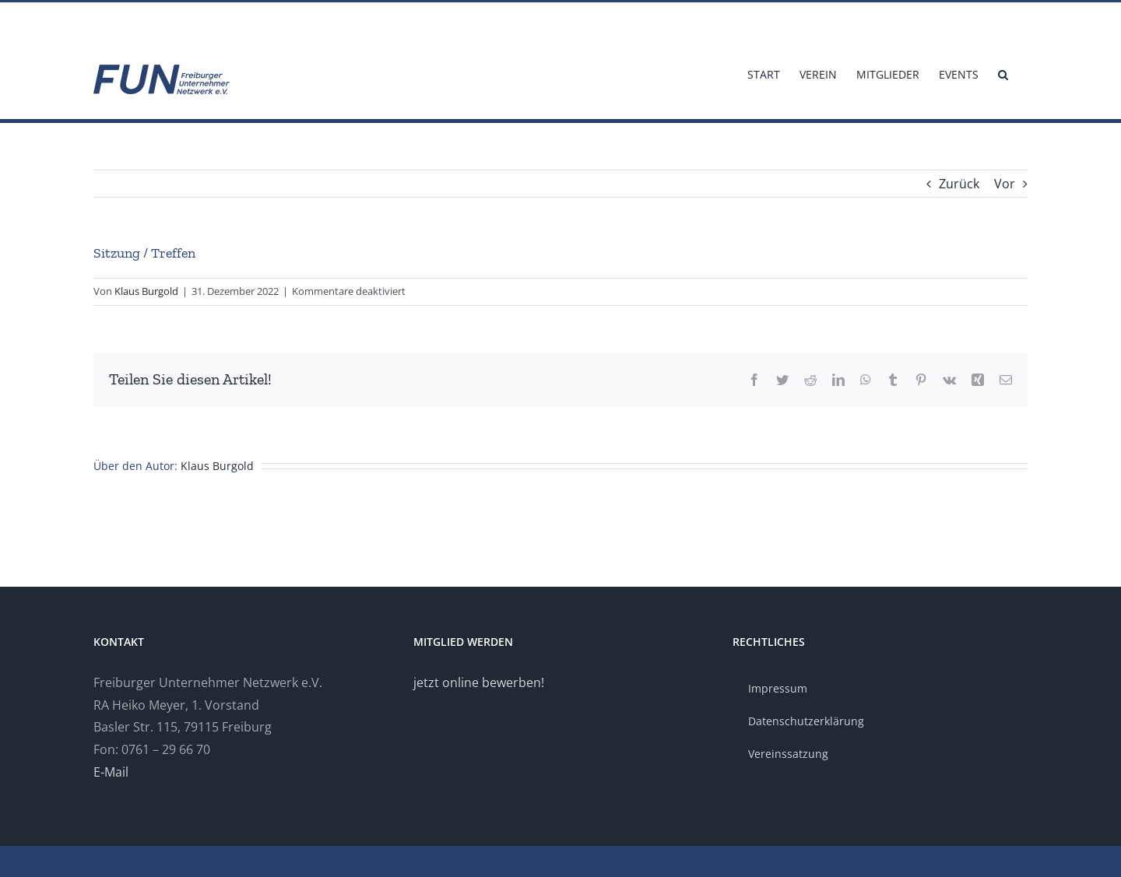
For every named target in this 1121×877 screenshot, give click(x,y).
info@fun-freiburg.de (138, 20)
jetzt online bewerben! (478, 682)
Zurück (959, 183)
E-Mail (110, 772)
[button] (1003, 73)
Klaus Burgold (146, 291)
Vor (1004, 183)
